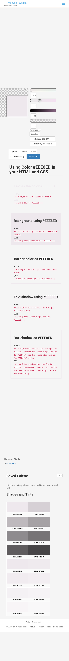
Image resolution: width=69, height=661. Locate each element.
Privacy (41, 627)
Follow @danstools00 (35, 622)
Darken (24, 151)
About (32, 627)
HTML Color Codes (15, 2)
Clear (60, 476)
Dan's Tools (22, 627)
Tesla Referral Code (55, 627)
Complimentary (17, 156)
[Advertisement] (34, 48)
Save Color (33, 156)
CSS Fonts (11, 463)
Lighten (14, 151)
